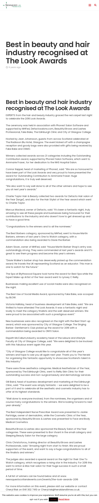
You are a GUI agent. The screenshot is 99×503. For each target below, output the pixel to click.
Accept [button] (53, 499)
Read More (64, 499)
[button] (90, 5)
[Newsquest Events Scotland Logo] (12, 5)
